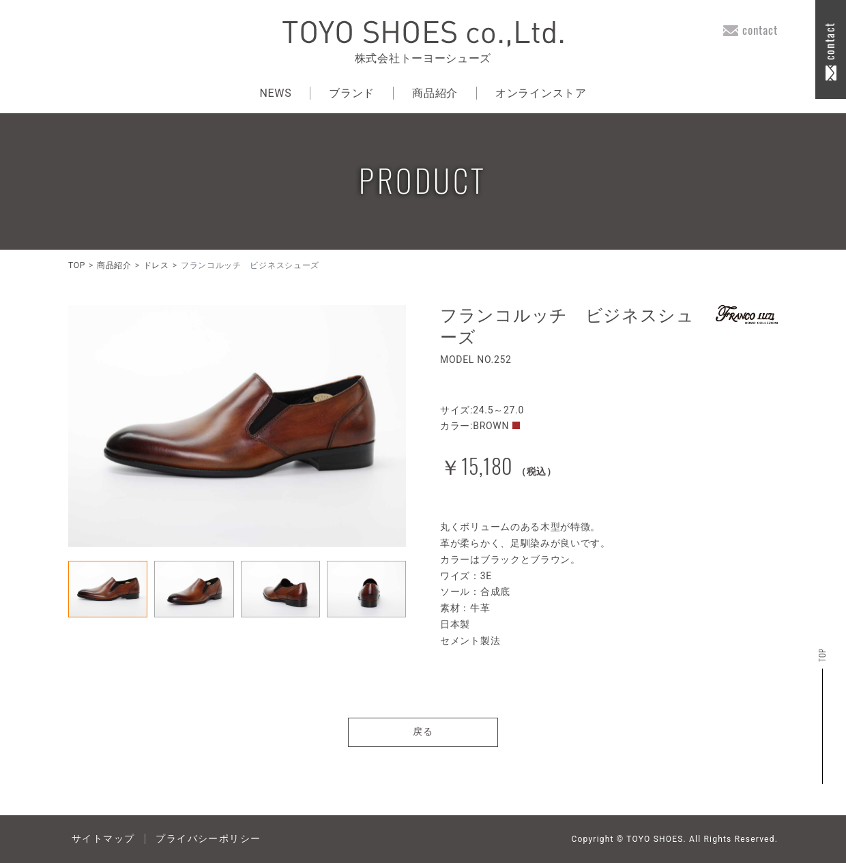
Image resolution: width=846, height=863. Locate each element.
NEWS (275, 93)
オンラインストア (541, 93)
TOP (76, 265)
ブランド (352, 93)
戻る (423, 731)
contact (760, 29)
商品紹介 (435, 93)
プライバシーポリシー (208, 838)
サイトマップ (103, 838)
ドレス (156, 265)
